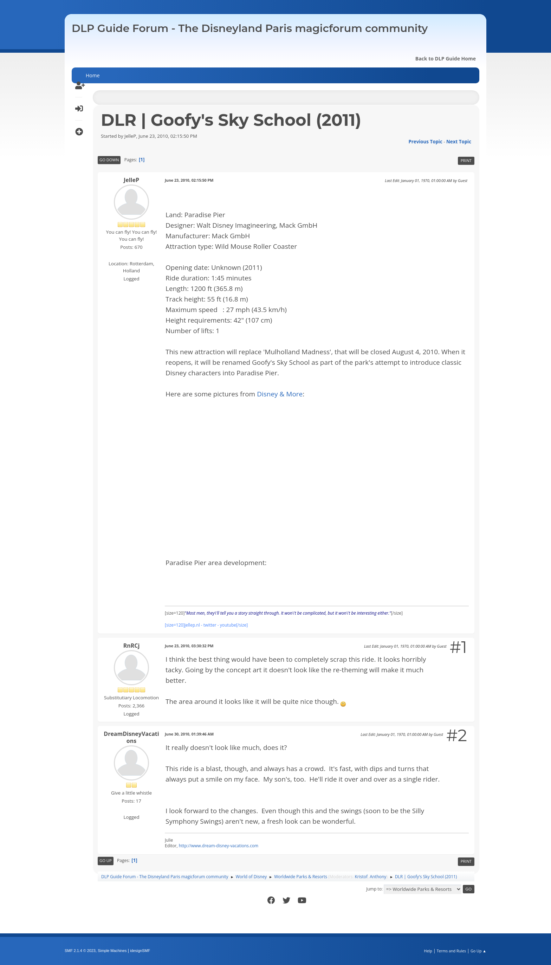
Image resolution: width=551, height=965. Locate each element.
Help (428, 950)
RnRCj (131, 645)
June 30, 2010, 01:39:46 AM (189, 734)
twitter (209, 625)
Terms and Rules (451, 950)
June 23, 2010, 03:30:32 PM (189, 645)
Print (466, 160)
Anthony (378, 877)
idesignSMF (140, 950)
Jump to (374, 889)
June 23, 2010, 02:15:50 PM (189, 180)
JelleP (131, 180)
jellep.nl (192, 625)
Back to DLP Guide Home (445, 58)
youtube (228, 625)
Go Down (109, 159)
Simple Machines (112, 950)
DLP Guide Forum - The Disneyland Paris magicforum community (250, 28)
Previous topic (425, 141)
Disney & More (280, 394)
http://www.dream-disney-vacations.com (219, 846)
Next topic (458, 141)
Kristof (361, 877)
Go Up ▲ (478, 950)
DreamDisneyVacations (131, 737)
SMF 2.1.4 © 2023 (80, 950)
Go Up (105, 860)
